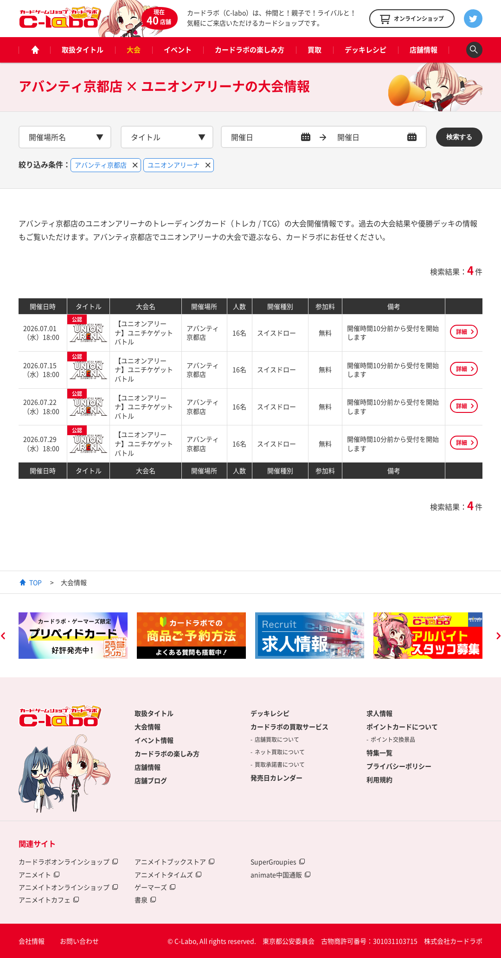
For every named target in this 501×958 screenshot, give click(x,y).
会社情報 (32, 940)
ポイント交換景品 (393, 739)
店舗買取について (277, 739)
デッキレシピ (365, 50)
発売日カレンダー (276, 777)
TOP (35, 582)
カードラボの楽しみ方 (249, 50)
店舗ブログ (151, 780)
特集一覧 (379, 752)
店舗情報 (423, 50)
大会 (134, 50)
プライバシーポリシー (398, 766)
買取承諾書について (280, 764)
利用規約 (379, 779)
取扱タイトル (82, 50)
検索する (459, 137)
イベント (178, 50)
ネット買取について (280, 752)
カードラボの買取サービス (289, 726)
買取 (314, 50)
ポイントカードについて (402, 726)
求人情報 (379, 713)
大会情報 (148, 726)
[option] (73, 635)
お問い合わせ (79, 940)
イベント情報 (154, 740)
